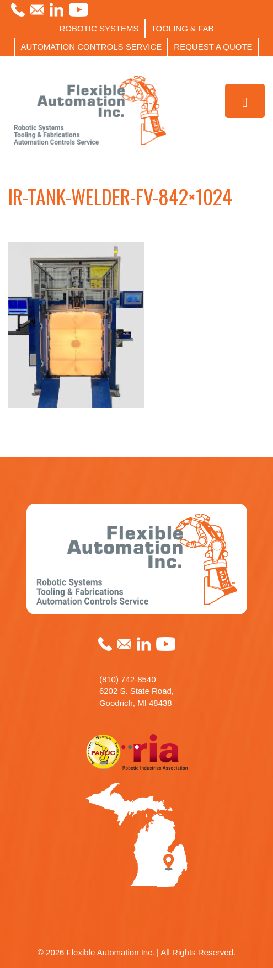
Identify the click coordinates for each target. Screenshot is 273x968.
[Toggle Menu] (245, 101)
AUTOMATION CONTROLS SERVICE (91, 46)
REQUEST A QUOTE (213, 46)
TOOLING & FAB (182, 28)
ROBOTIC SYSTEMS (98, 28)
